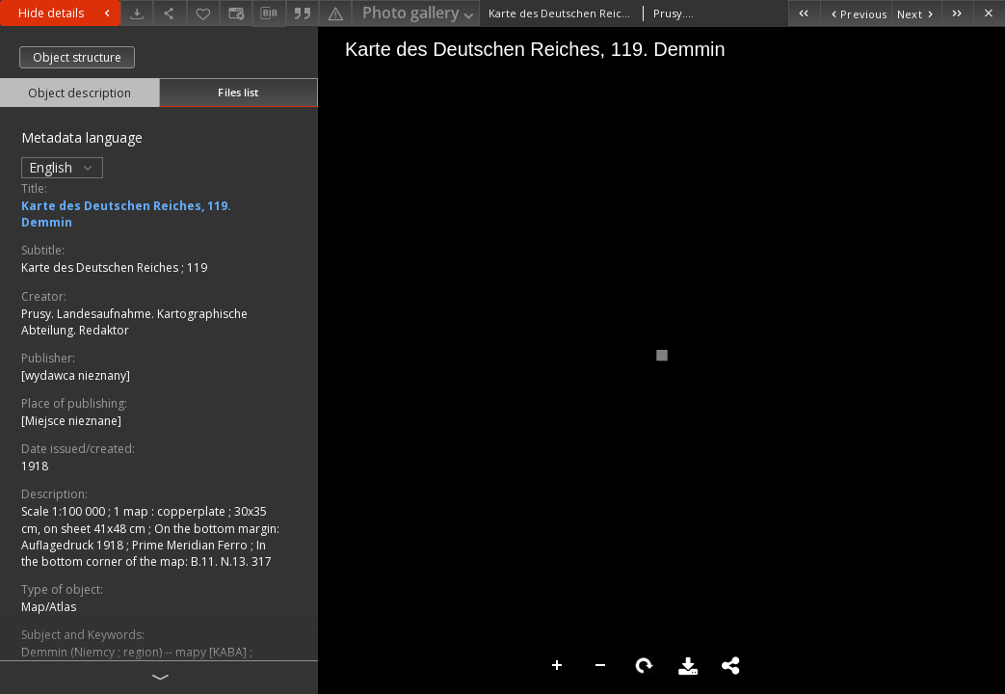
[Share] (169, 13)
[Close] (989, 13)
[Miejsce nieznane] (71, 421)
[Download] (136, 13)
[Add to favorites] (203, 13)
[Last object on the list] (957, 13)
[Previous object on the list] (855, 13)
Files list (238, 92)
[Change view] (236, 13)
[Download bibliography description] (268, 13)
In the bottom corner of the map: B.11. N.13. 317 (146, 553)
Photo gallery (419, 14)
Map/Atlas (48, 607)
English (62, 167)
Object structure (77, 57)
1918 (34, 466)
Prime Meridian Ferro (191, 545)
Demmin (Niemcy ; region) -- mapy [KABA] (135, 652)
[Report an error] (335, 13)
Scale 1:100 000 (64, 511)
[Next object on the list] (916, 13)
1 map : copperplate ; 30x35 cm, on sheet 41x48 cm (144, 519)
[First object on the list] (804, 13)
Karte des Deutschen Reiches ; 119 (114, 267)
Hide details (66, 13)
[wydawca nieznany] (75, 375)
